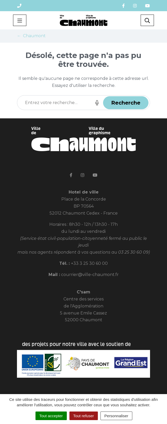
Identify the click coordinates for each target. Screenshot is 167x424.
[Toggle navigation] (19, 20)
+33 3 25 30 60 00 (89, 263)
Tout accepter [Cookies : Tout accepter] (51, 416)
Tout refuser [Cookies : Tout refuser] (83, 416)
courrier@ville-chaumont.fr (90, 274)
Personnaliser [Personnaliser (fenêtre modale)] (116, 416)
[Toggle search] (147, 20)
